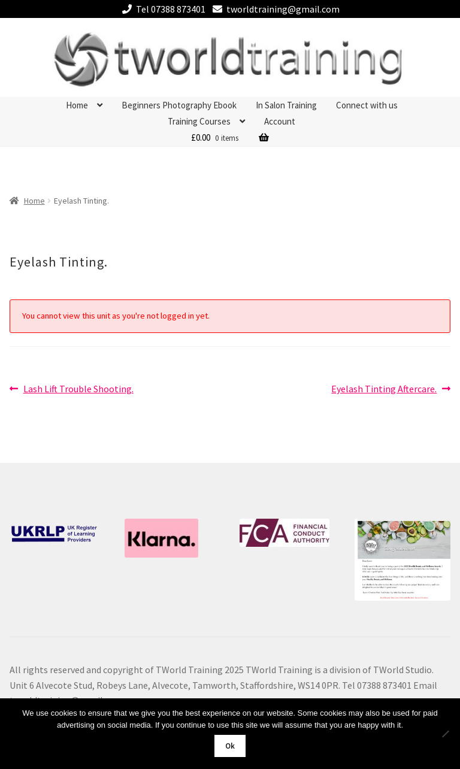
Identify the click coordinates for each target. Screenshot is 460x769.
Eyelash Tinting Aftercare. (384, 389)
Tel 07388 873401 (161, 9)
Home (77, 105)
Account (279, 121)
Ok (230, 746)
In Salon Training (286, 105)
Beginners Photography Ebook (179, 105)
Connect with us (367, 105)
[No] (445, 734)
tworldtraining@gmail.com (274, 9)
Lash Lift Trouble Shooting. (78, 389)
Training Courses (199, 121)
